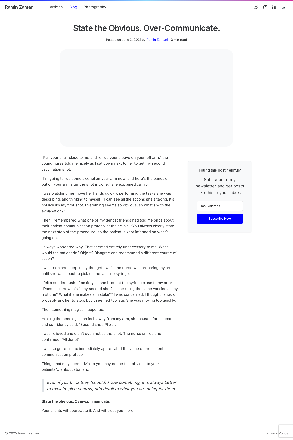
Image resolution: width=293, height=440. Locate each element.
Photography (95, 7)
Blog (73, 7)
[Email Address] (220, 206)
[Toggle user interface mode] (283, 7)
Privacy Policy (277, 433)
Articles (56, 7)
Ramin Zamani (19, 7)
